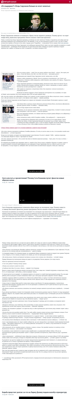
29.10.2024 (3, 8)
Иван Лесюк (12, 8)
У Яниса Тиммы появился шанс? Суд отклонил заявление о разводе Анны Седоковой (23, 127)
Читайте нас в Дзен (36, 171)
